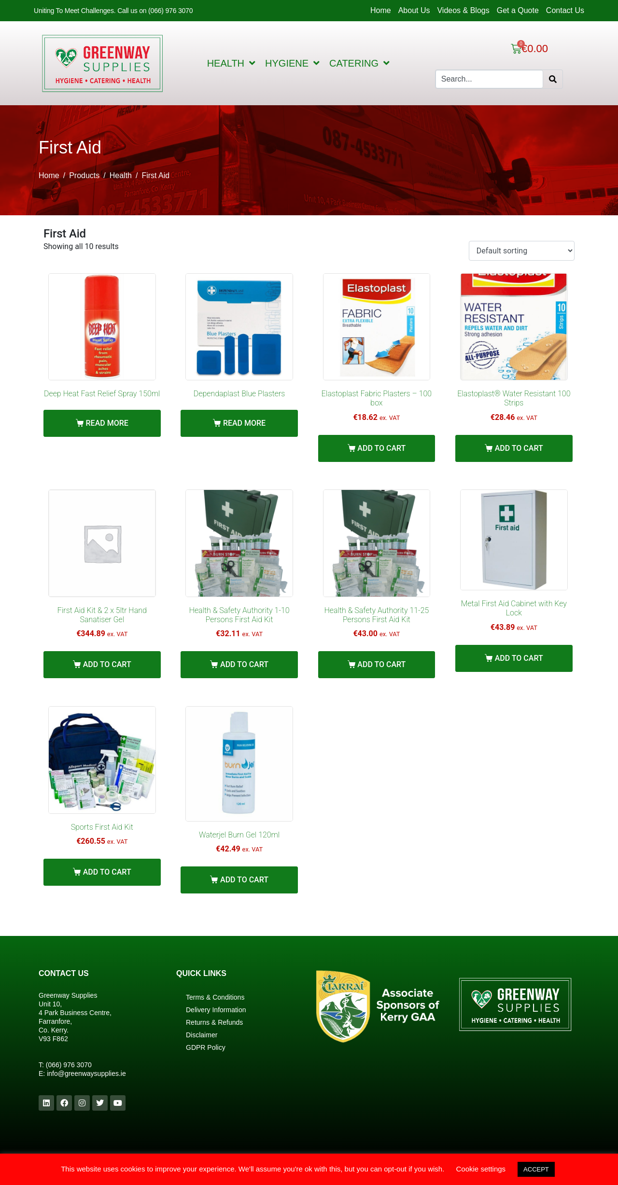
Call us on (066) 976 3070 (155, 10)
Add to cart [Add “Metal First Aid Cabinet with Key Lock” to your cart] (519, 658)
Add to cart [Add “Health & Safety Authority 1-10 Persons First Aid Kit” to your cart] (244, 664)
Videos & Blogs (463, 10)
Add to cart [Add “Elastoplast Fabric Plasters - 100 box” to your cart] (381, 448)
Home (380, 10)
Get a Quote (518, 10)
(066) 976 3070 (69, 1065)
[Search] (552, 79)
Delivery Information (216, 1010)
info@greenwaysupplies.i (84, 1073)
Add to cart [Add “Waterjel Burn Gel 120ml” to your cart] (244, 879)
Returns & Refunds (214, 1022)
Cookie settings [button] (481, 1169)
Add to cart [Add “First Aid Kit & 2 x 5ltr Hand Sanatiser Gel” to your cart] (107, 664)
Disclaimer (201, 1035)
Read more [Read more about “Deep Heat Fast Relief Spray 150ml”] (107, 423)
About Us (414, 10)
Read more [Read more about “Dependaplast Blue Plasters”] (244, 423)
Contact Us (565, 10)
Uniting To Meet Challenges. (75, 10)
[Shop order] (522, 251)
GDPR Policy (205, 1047)
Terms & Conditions (215, 997)
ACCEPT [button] (536, 1169)
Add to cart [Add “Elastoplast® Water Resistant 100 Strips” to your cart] (519, 448)
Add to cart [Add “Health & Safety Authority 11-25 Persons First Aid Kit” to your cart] (381, 664)
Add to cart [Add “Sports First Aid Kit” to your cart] (107, 872)
